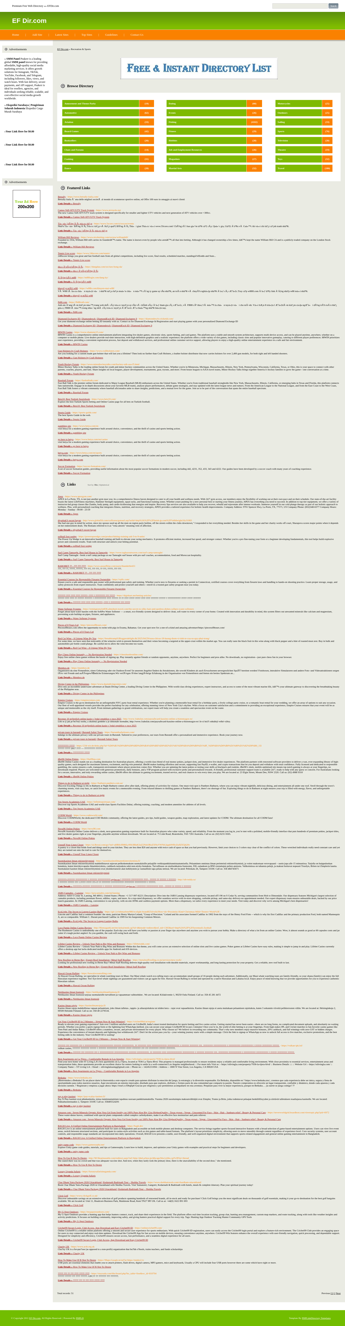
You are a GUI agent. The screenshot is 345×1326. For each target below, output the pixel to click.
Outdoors (283, 112)
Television (283, 140)
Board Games (71, 131)
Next (338, 1293)
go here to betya (65, 439)
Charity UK (63, 1246)
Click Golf (63, 1195)
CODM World (65, 815)
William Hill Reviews (68, 237)
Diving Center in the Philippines (73, 684)
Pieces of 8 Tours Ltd (68, 625)
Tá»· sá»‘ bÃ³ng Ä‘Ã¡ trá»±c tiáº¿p (75, 223)
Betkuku (62, 1077)
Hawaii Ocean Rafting (68, 973)
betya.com (63, 452)
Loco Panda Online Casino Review (75, 927)
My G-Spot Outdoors (68, 1211)
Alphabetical (104, 485)
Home (15, 34)
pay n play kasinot (66, 1096)
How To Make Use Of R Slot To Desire (77, 1260)
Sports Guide (64, 412)
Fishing (172, 122)
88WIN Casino (65, 332)
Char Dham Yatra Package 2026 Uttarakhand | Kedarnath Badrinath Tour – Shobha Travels (102, 1182)
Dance (67, 168)
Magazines (174, 159)
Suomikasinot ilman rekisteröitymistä (76, 860)
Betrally (62, 196)
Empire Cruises (65, 700)
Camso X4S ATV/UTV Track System (76, 210)
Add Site (37, 34)
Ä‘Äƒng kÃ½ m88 (67, 277)
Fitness (172, 131)
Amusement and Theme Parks (80, 103)
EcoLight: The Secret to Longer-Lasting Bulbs (80, 911)
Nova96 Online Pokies (69, 828)
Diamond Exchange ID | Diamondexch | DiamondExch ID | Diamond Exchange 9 (97, 318)
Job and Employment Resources (185, 149)
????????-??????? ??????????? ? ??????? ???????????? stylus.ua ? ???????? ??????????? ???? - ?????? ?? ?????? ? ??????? (117, 879)
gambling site (64, 426)
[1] (332, 1293)
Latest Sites (61, 34)
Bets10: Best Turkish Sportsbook (74, 399)
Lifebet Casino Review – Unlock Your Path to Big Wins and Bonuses (91, 943)
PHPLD (80, 1318)
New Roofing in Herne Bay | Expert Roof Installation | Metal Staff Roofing (94, 959)
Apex (60, 496)
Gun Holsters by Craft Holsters (73, 350)
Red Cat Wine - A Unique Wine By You (77, 638)
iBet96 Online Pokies (68, 759)
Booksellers (70, 140)
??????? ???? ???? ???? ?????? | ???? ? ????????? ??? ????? (86, 595)
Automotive (70, 112)
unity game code (66, 1144)
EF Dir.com (29, 20)
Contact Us (136, 34)
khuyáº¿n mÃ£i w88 (68, 288)
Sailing (281, 122)
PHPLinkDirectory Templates (316, 1318)
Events (172, 112)
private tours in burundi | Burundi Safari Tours (80, 732)
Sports (281, 131)
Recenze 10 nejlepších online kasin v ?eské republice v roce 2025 (89, 718)
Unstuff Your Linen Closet (71, 844)
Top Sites (86, 34)
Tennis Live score (66, 253)
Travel (281, 168)
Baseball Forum (65, 380)
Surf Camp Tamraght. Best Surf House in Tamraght (83, 552)
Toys (280, 159)
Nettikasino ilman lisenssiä (71, 992)
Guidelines (111, 34)
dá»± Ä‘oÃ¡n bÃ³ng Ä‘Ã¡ (70, 266)
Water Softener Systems (69, 609)
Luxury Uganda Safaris (69, 1171)
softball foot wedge (67, 536)
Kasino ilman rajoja (67, 1005)
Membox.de (64, 668)
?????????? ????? (66, 745)
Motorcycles (284, 103)
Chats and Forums (74, 149)
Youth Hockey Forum (68, 364)
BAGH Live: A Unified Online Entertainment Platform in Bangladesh (91, 1126)
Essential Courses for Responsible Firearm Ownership (84, 579)
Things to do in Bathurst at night (73, 783)
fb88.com (62, 302)
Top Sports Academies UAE (71, 801)
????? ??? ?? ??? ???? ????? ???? (73, 1273)
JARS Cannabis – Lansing (70, 893)
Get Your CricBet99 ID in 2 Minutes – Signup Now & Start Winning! (91, 1021)
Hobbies (173, 140)
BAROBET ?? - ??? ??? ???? (72, 566)
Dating (172, 103)
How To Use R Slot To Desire (72, 1158)
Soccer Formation (66, 466)
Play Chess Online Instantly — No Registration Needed (85, 654)
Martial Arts (175, 168)
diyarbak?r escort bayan (69, 520)
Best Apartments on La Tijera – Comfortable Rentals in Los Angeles (91, 1059)
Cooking (68, 159)
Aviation (68, 122)
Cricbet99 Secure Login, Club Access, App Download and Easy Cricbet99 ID (95, 1227)
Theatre (282, 149)
